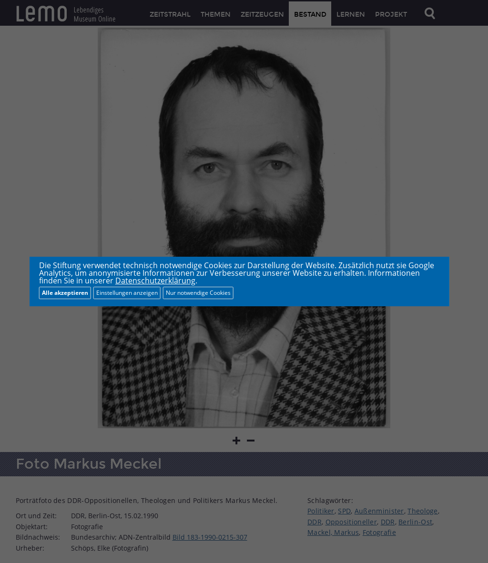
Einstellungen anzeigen (127, 293)
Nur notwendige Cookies (198, 293)
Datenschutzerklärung (155, 280)
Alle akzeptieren (65, 293)
